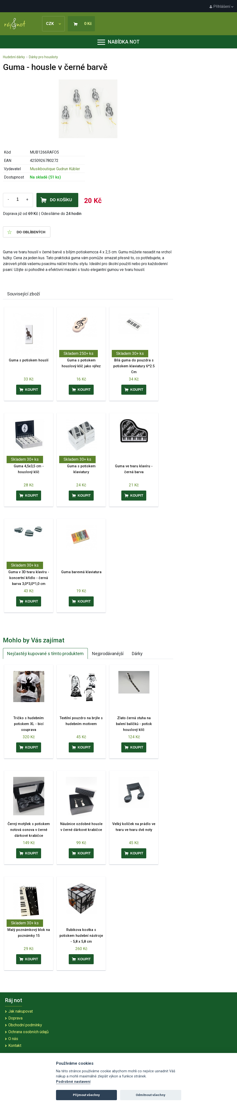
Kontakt (14, 1045)
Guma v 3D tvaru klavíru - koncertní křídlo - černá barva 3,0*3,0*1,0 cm (28, 578)
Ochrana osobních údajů (28, 1032)
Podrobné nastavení (73, 1082)
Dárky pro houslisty (43, 57)
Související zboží (23, 293)
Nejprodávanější (108, 653)
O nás (13, 1038)
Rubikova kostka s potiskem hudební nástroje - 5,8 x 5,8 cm (81, 936)
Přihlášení (221, 6)
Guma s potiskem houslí (28, 360)
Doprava (15, 1018)
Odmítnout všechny (150, 1095)
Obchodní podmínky (25, 1025)
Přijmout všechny (86, 1095)
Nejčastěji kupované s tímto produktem (45, 653)
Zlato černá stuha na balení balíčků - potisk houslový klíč (134, 724)
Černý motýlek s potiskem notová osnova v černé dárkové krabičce (29, 830)
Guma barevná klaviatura (81, 572)
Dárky (137, 653)
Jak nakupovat (20, 1011)
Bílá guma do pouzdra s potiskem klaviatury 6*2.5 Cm (134, 366)
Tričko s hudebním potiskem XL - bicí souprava (28, 724)
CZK (53, 23)
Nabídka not (118, 42)
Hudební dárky (14, 57)
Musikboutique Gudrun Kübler (55, 169)
